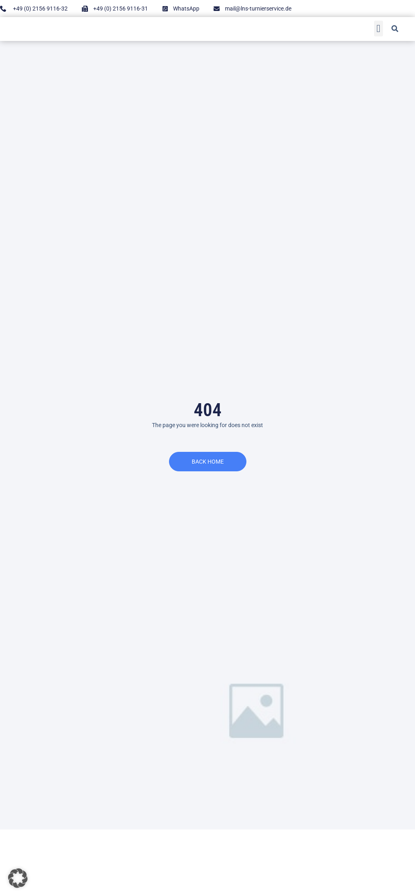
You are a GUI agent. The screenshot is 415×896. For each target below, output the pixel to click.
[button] (378, 27)
